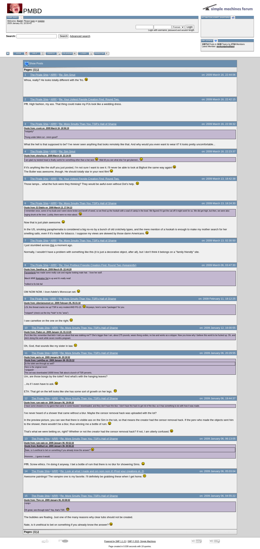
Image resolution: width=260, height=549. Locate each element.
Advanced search (80, 36)
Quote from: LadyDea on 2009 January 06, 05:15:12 (49, 360)
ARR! (54, 74)
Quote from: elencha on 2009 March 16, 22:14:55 (47, 156)
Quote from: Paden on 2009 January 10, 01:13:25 (47, 332)
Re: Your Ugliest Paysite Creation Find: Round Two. (89, 99)
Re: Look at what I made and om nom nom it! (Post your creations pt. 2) (102, 471)
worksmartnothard (225, 46)
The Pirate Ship (39, 74)
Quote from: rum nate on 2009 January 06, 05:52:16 (49, 443)
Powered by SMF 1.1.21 (115, 541)
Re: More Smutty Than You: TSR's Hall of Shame (87, 124)
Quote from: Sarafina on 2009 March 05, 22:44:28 (48, 269)
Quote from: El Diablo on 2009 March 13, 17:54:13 (48, 207)
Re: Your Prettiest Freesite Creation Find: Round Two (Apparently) (97, 265)
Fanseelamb (30, 273)
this (52, 245)
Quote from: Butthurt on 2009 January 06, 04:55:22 (49, 446)
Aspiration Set (42, 278)
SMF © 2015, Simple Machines (142, 541)
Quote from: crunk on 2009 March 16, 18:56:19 (46, 128)
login (32, 21)
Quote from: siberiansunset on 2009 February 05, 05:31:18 (52, 303)
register (41, 21)
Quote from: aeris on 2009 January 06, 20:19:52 (47, 357)
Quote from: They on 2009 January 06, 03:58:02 (47, 500)
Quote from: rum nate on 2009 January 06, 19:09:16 (49, 403)
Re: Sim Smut (67, 74)
